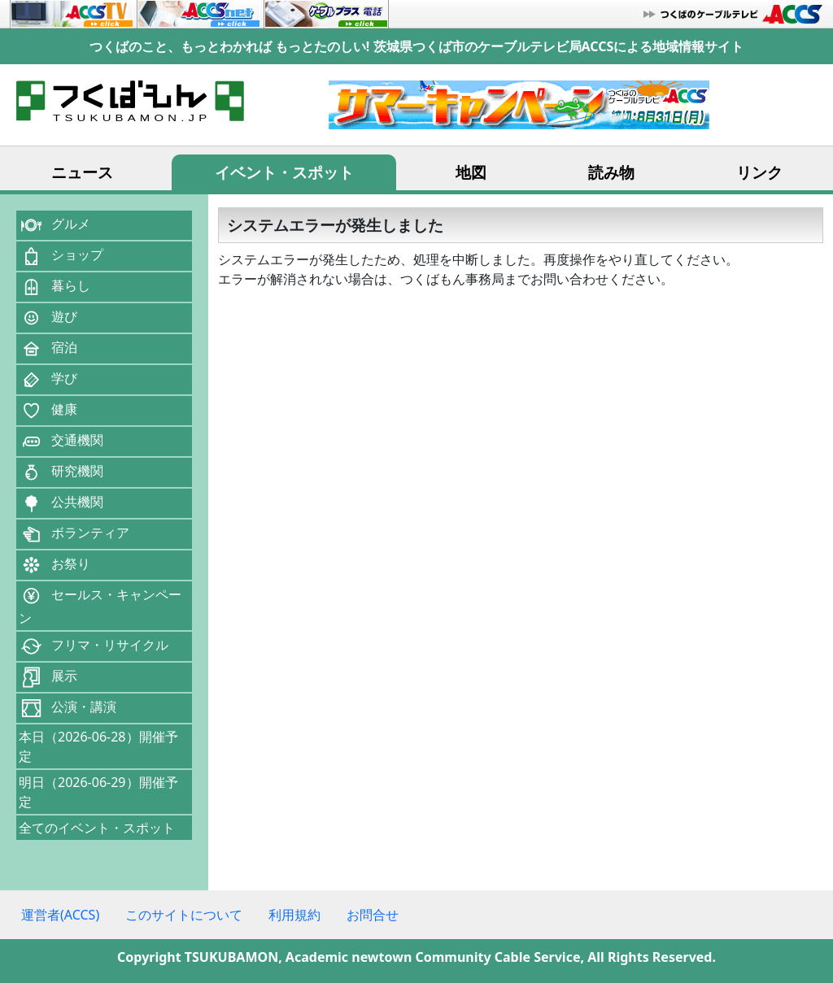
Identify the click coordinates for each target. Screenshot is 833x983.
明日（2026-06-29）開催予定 (98, 792)
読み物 (611, 172)
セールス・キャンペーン (100, 605)
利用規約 (294, 915)
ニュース (82, 172)
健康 (48, 410)
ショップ (61, 256)
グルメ (54, 225)
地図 (471, 172)
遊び (48, 318)
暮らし (54, 287)
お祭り (54, 565)
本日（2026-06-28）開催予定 (98, 746)
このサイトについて (183, 915)
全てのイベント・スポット (97, 828)
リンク (759, 172)
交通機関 (61, 441)
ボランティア (74, 534)
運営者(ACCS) (60, 915)
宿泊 (48, 349)
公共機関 (61, 503)
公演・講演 (67, 708)
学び (48, 380)
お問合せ (373, 915)
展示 (48, 677)
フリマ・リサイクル (93, 646)
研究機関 (61, 472)
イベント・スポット (284, 172)
